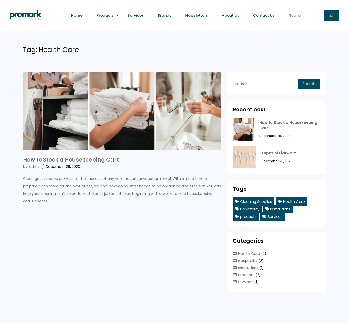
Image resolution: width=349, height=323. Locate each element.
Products (246, 274)
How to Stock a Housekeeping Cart (71, 160)
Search (308, 83)
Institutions (280, 209)
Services (275, 216)
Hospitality (249, 209)
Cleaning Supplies (256, 201)
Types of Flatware (279, 153)
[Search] (331, 15)
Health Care (294, 201)
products (248, 216)
